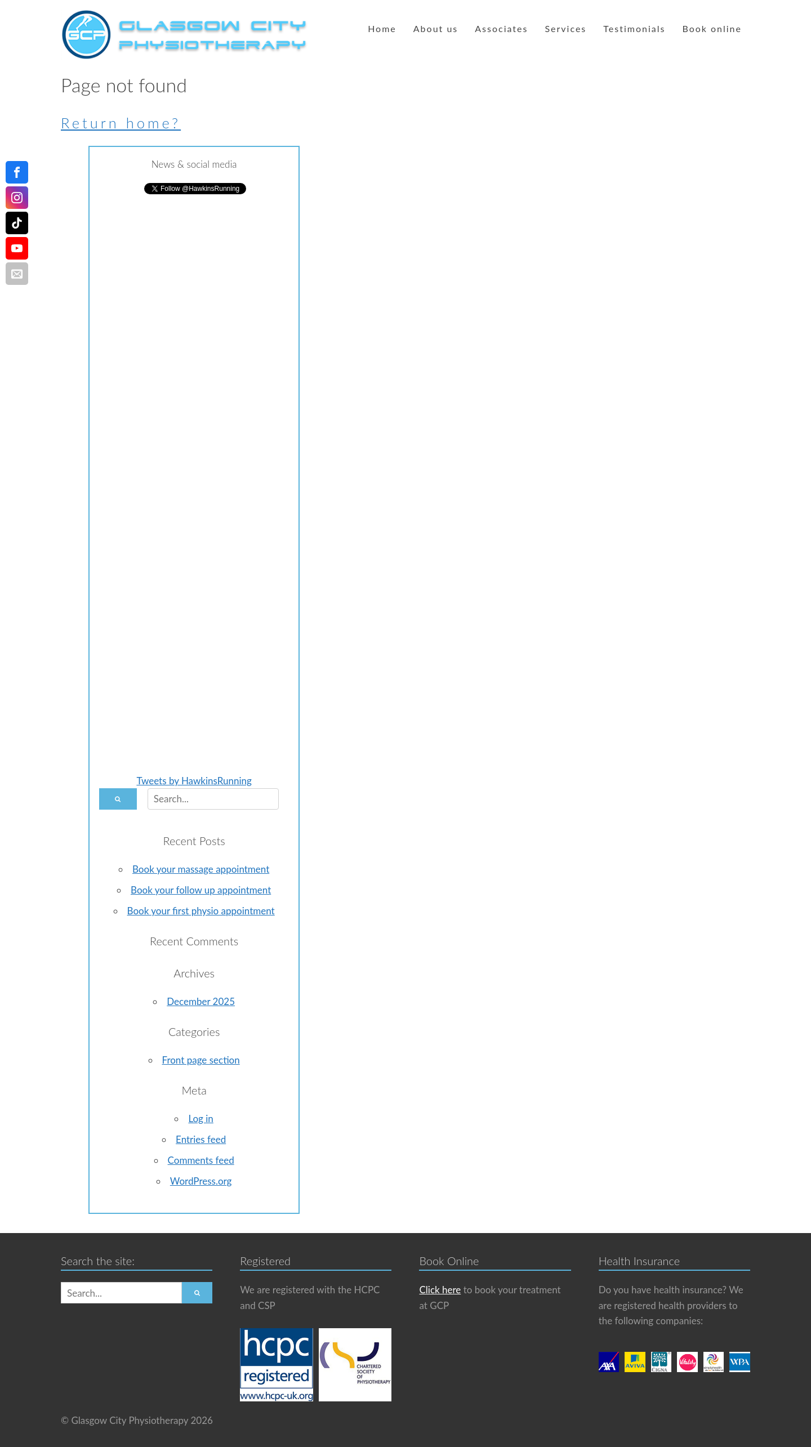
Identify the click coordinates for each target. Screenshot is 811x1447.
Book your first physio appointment (201, 911)
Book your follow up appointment (201, 890)
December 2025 (201, 1001)
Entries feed (201, 1139)
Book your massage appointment (200, 869)
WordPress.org (201, 1181)
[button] (118, 799)
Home (382, 28)
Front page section (201, 1060)
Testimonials (634, 28)
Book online (712, 28)
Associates (501, 28)
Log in (200, 1118)
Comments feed (201, 1160)
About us (435, 28)
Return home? (121, 122)
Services (565, 28)
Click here (440, 1290)
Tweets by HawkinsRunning (193, 781)
